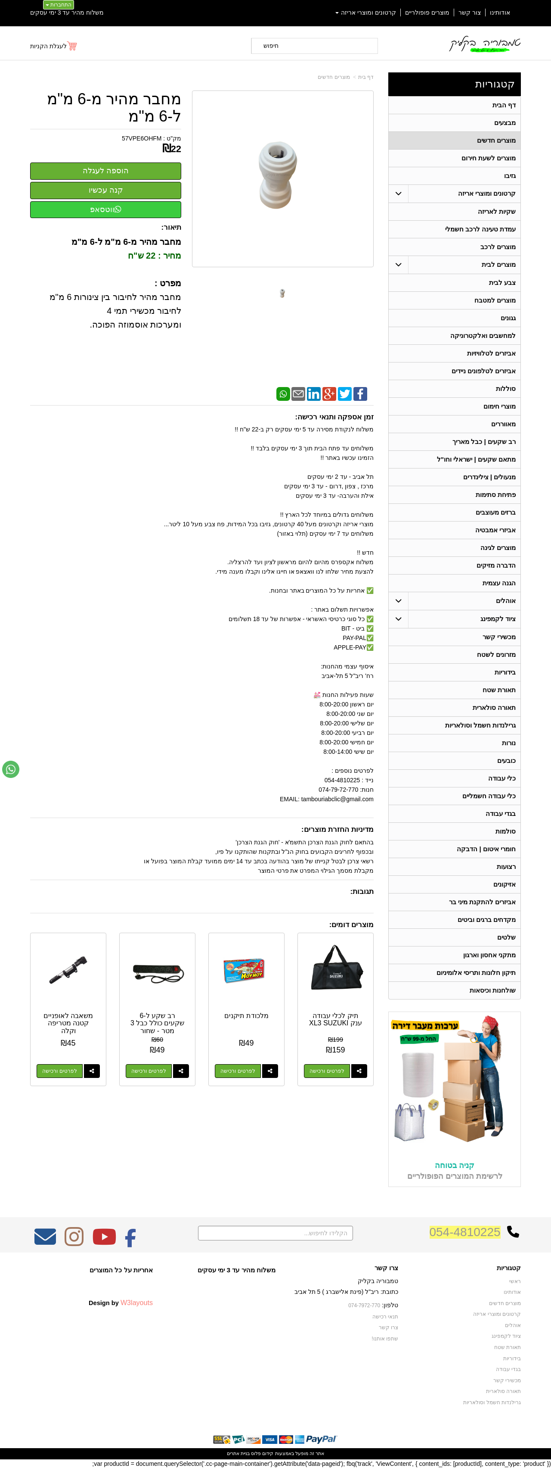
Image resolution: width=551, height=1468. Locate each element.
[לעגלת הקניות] (54, 46)
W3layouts (137, 1302)
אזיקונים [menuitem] (504, 884)
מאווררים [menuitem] (503, 424)
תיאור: (171, 227)
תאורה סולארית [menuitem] (494, 707)
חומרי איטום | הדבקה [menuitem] (486, 849)
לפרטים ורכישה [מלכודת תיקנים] (237, 1071)
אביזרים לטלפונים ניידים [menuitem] (484, 371)
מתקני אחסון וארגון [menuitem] (489, 955)
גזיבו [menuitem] (510, 175)
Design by (121, 1302)
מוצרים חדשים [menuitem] (496, 140)
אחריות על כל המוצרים (121, 1270)
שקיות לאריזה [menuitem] (497, 211)
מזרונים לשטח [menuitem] (496, 654)
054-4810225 (465, 1232)
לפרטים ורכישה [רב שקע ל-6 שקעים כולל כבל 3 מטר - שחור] (148, 1071)
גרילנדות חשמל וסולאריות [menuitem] (480, 725)
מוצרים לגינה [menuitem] (498, 547)
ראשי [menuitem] (515, 1281)
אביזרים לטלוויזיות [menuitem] (491, 353)
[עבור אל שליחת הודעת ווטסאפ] (10, 769)
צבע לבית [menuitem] (502, 282)
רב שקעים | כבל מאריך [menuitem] (484, 441)
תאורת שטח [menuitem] (499, 689)
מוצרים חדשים (334, 77)
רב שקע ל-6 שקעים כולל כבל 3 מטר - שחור (157, 1023)
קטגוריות (495, 84)
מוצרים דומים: (351, 925)
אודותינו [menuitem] (500, 12)
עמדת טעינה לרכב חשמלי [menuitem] (480, 229)
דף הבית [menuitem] (504, 105)
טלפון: (390, 1305)
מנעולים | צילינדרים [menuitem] (489, 477)
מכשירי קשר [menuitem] (499, 636)
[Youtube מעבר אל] (104, 1242)
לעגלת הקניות (48, 46)
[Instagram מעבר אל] (74, 1242)
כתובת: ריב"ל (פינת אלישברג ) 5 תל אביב (346, 1291)
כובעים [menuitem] (506, 760)
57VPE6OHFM (142, 138)
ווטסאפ (105, 209)
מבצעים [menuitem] (505, 122)
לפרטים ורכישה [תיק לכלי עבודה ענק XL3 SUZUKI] (327, 1071)
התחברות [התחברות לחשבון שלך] (58, 5)
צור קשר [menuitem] (469, 12)
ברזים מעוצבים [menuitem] (496, 512)
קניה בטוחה (454, 1165)
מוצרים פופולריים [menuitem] (427, 12)
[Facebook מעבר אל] (130, 1242)
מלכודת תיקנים (246, 1015)
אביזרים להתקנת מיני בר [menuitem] (482, 902)
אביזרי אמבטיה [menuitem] (495, 530)
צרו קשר (386, 1268)
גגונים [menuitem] (508, 318)
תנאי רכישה (385, 1317)
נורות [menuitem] (509, 742)
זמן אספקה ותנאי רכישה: (334, 417)
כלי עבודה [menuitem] (502, 778)
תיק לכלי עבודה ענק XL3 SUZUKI (335, 1019)
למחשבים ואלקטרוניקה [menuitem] (483, 335)
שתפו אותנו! (384, 1339)
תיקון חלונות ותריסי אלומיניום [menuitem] (476, 972)
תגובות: (362, 891)
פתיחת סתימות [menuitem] (496, 494)
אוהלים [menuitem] (506, 600)
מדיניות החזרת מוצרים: (337, 829)
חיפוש (271, 45)
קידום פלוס (261, 1453)
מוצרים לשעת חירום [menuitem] (488, 158)
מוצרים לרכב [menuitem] (498, 246)
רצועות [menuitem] (506, 866)
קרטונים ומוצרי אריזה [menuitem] (365, 12)
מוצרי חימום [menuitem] (499, 406)
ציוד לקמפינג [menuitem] (498, 618)
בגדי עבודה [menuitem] (501, 813)
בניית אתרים (238, 1453)
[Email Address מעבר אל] (45, 1242)
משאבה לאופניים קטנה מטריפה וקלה (68, 1023)
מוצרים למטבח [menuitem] (495, 300)
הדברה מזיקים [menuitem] (496, 565)
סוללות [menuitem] (506, 388)
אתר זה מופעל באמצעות (275, 1453)
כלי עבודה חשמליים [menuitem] (489, 796)
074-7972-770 (364, 1305)
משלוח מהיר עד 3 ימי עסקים (67, 12)
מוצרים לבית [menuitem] (499, 264)
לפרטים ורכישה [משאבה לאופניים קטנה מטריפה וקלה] (59, 1071)
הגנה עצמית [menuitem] (499, 583)
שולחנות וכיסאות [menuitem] (493, 990)
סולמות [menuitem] (505, 831)
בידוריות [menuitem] (505, 672)
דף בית (366, 77)
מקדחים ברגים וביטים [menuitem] (487, 919)
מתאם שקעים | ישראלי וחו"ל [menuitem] (476, 459)
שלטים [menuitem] (506, 937)
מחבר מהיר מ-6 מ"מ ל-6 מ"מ (114, 108)
